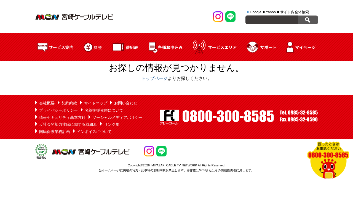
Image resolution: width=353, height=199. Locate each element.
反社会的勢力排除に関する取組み (68, 124)
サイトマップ (95, 103)
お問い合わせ (125, 103)
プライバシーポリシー (58, 110)
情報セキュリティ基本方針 (62, 117)
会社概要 (47, 103)
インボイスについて (94, 131)
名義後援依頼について (104, 110)
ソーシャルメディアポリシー (117, 117)
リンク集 (111, 124)
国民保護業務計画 (54, 131)
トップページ (154, 78)
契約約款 (69, 103)
